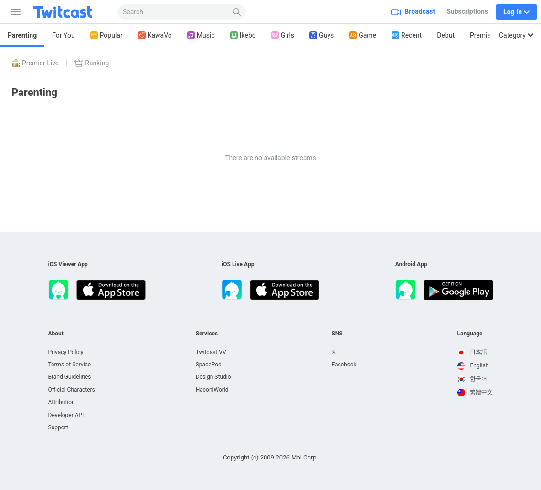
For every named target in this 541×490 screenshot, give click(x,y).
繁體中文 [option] (475, 392)
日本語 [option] (472, 352)
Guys (321, 35)
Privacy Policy (66, 352)
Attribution (61, 402)
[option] (475, 352)
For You (63, 35)
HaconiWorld (212, 389)
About (56, 333)
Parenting (22, 35)
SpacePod (209, 364)
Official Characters (71, 389)
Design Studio (213, 377)
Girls (282, 35)
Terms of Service (69, 364)
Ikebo (243, 35)
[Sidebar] (14, 12)
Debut (446, 35)
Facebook (343, 364)
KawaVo (155, 35)
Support (58, 427)
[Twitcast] (70, 12)
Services (207, 333)
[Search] (237, 12)
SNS (336, 333)
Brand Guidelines (69, 377)
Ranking (91, 63)
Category (516, 35)
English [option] (473, 365)
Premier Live (488, 35)
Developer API (66, 415)
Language (470, 333)
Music (201, 35)
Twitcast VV (211, 352)
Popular (106, 35)
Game (362, 35)
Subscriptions (467, 11)
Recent (407, 35)
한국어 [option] (472, 378)
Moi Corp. (304, 457)
